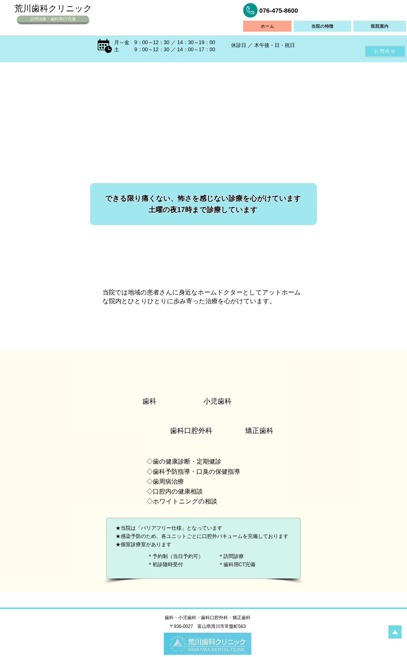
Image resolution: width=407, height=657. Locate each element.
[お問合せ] (385, 51)
